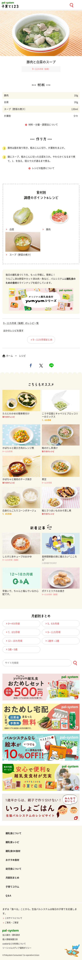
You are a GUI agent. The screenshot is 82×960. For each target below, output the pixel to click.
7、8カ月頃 (12, 632)
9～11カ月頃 (52, 632)
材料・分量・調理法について (43, 124)
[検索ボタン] (75, 663)
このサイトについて (12, 918)
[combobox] (41, 662)
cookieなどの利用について (14, 944)
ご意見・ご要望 (10, 923)
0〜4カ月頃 (12, 623)
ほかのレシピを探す (13, 330)
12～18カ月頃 (13, 641)
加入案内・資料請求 (11, 935)
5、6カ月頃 (52, 623)
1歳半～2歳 (52, 641)
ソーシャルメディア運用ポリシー (16, 948)
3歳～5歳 (11, 649)
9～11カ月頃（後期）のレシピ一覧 (21, 323)
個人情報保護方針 (10, 939)
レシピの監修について (43, 168)
